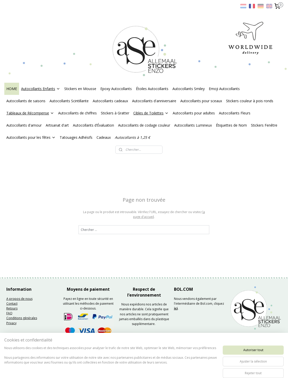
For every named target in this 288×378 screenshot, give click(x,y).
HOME (11, 88)
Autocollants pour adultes (194, 113)
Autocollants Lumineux (193, 125)
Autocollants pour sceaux (201, 100)
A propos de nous (19, 299)
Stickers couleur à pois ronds (249, 100)
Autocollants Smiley (188, 88)
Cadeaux (104, 137)
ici (176, 308)
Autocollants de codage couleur (144, 125)
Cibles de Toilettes (151, 113)
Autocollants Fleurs (234, 113)
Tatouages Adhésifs (76, 137)
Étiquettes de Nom (231, 125)
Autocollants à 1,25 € (132, 137)
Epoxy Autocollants (116, 88)
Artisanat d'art (57, 125)
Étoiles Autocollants (152, 88)
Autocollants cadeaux (110, 100)
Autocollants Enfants (40, 88)
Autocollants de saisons (25, 100)
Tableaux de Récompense (30, 113)
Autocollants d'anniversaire (154, 100)
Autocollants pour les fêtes (31, 137)
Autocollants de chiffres (77, 113)
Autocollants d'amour (24, 125)
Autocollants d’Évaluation (93, 125)
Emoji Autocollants (224, 88)
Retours (12, 308)
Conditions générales (21, 318)
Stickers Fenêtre (264, 125)
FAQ (9, 313)
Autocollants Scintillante (69, 100)
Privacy (11, 323)
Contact (12, 303)
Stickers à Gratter (115, 113)
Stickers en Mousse (80, 88)
